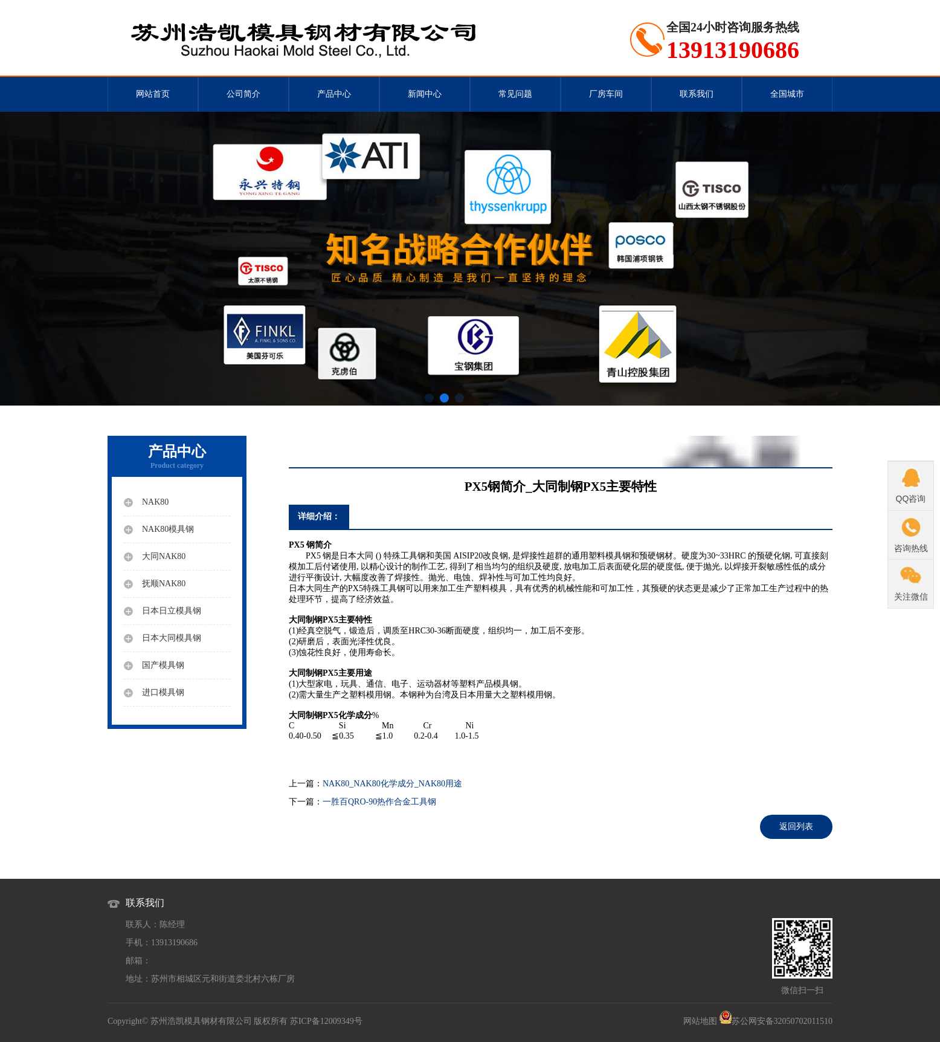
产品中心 (334, 94)
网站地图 (700, 1021)
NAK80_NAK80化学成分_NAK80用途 (392, 783)
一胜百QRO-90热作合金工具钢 (379, 801)
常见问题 (515, 94)
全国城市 (787, 94)
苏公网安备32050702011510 (782, 1021)
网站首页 (153, 94)
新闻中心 (425, 94)
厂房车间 (606, 94)
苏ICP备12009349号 (326, 1021)
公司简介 (243, 94)
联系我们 (696, 94)
